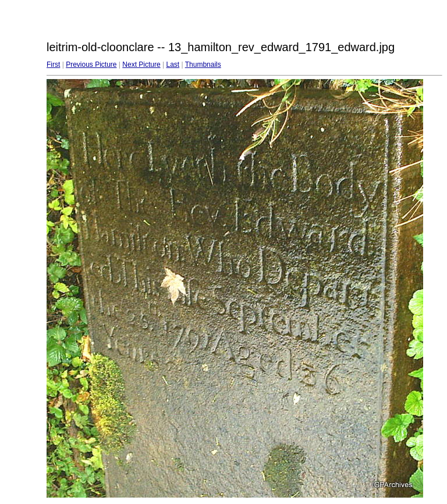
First (53, 64)
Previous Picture (91, 64)
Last (172, 64)
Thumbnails (203, 64)
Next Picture (141, 64)
